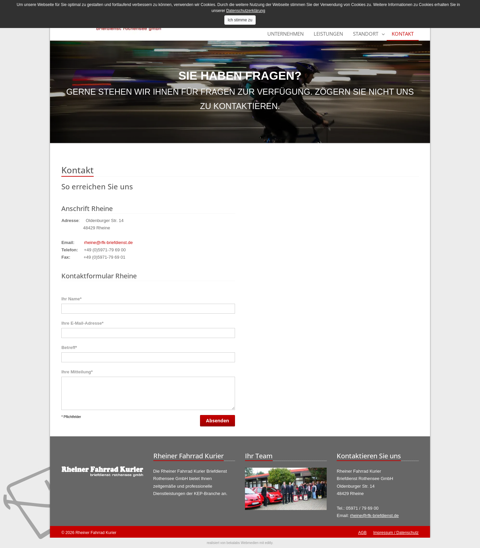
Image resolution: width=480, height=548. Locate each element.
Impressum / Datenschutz (396, 532)
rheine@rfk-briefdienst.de (108, 242)
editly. (269, 543)
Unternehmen (285, 33)
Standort (365, 33)
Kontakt (403, 33)
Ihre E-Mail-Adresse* (82, 323)
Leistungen (328, 33)
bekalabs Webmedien (243, 543)
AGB (362, 532)
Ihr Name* (71, 298)
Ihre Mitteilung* (77, 371)
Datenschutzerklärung (245, 10)
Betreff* (69, 347)
